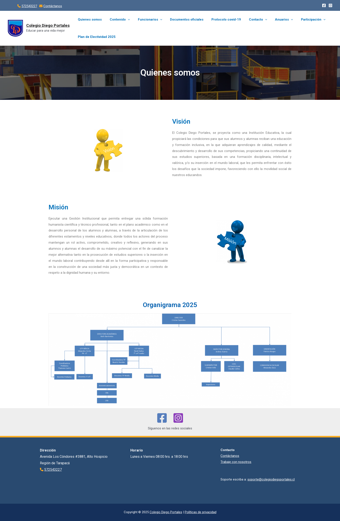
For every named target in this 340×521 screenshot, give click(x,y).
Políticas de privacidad (200, 512)
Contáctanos (52, 6)
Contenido (118, 19)
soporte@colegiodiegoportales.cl (271, 479)
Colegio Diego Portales (48, 25)
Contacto (250, 19)
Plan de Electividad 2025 (96, 37)
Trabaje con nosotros (236, 462)
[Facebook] (324, 5)
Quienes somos (89, 19)
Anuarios (275, 19)
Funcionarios (146, 19)
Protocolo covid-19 (219, 19)
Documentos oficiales (181, 19)
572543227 (29, 6)
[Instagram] (330, 5)
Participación (302, 19)
